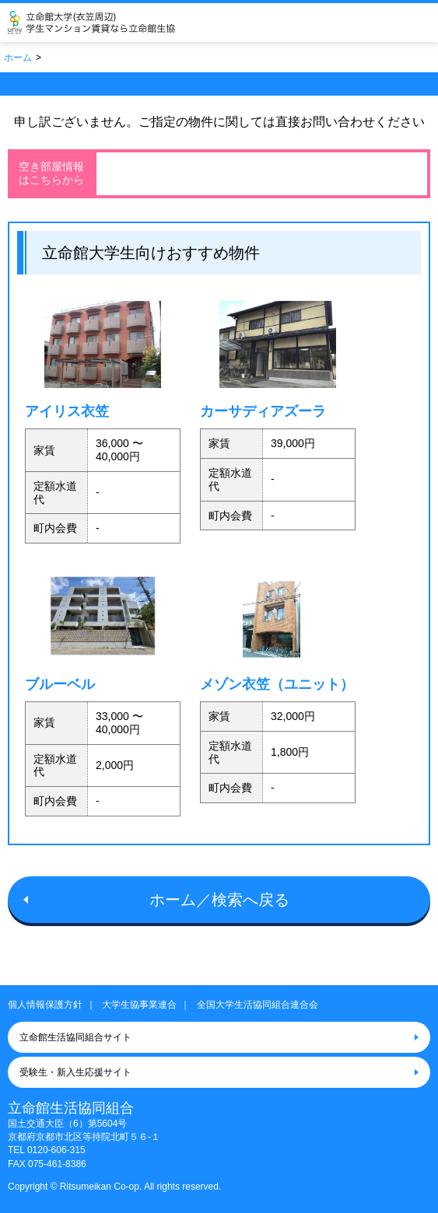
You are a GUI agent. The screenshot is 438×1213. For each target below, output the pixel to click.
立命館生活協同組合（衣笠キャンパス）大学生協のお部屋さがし (114, 22)
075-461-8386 (57, 1164)
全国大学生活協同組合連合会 (257, 1004)
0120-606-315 (56, 1150)
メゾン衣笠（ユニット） (277, 684)
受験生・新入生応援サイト (75, 1072)
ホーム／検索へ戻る (219, 899)
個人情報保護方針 (45, 1004)
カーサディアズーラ (263, 411)
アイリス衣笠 (67, 411)
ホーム (18, 57)
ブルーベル (60, 684)
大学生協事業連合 (139, 1004)
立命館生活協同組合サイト (75, 1037)
